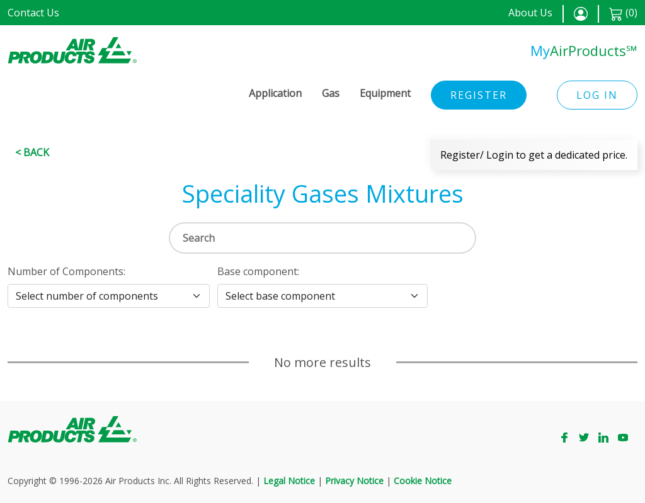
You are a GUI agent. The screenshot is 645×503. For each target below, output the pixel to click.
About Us (530, 13)
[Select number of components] (109, 296)
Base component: (258, 271)
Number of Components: (66, 271)
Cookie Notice (423, 481)
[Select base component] (322, 296)
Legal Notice (289, 481)
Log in (597, 95)
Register (478, 95)
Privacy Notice (354, 481)
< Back (32, 152)
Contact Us (33, 13)
